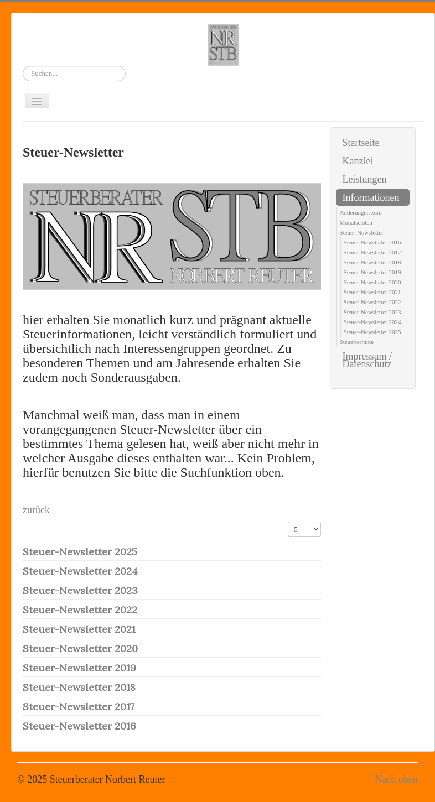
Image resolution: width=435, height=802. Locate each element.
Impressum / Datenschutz (367, 360)
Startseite (361, 142)
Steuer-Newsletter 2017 (78, 706)
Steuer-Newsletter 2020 (80, 648)
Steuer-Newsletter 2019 (79, 668)
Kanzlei (358, 160)
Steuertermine (357, 341)
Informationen (371, 197)
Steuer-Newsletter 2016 (79, 726)
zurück (36, 509)
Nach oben (396, 779)
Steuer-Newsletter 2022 (80, 609)
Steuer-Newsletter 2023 (80, 590)
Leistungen (365, 179)
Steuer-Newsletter (362, 232)
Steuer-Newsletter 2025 (80, 551)
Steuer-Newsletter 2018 (79, 687)
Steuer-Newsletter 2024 (80, 571)
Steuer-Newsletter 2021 (79, 629)
